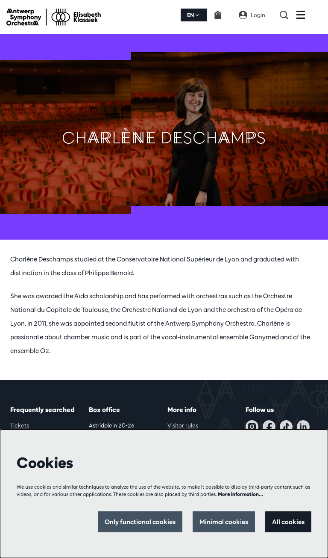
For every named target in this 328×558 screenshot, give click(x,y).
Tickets (19, 425)
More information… (241, 494)
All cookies (288, 522)
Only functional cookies (140, 522)
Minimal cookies (223, 522)
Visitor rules (182, 425)
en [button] (193, 15)
